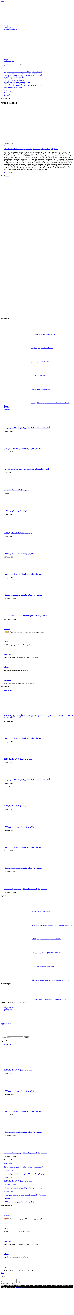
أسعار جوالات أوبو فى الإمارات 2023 (14, 78)
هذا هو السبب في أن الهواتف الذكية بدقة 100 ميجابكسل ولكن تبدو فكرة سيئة (31, 149)
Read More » (8, 172)
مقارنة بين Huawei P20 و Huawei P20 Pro (43, 999)
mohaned (7, 629)
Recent (6, 406)
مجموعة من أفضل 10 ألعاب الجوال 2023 (18, 533)
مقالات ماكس (8, 57)
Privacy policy (22, 1287)
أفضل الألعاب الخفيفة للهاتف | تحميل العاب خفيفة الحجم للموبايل (23, 72)
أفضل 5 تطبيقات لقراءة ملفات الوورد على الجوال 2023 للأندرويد (23, 75)
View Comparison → (62, 999)
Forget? (19, 1282)
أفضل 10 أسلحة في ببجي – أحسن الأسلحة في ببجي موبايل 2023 (23, 85)
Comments (7, 409)
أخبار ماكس (7, 27)
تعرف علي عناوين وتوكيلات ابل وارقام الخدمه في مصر (20, 73)
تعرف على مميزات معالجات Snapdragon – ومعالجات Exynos (25, 616)
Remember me (6, 1284)
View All (7, 176)
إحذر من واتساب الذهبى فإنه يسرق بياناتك (19, 553)
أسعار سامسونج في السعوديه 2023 (14, 84)
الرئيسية (6, 25)
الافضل (6, 90)
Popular (6, 407)
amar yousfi (7, 654)
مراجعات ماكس (9, 61)
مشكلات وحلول (9, 92)
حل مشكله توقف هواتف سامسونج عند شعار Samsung (23, 595)
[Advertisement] (39, 43)
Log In (14, 1284)
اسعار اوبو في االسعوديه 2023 (13, 87)
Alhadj (6, 641)
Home (2, 98)
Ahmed (6, 667)
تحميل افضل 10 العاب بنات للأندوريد (14, 77)
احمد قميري (7, 680)
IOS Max (7, 59)
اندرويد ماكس (8, 93)
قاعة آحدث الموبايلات (10, 29)
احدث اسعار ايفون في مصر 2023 (14, 80)
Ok (17, 1287)
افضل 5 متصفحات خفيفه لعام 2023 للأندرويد (17, 82)
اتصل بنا (6, 95)
